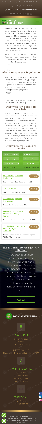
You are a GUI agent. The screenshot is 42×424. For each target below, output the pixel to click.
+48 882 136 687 (13, 10)
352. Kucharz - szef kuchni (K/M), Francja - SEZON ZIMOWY (14, 228)
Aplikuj (34, 176)
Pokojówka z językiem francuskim (12, 200)
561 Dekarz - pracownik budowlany (13, 176)
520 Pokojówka (9, 188)
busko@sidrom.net (21, 404)
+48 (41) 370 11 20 (21, 372)
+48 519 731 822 (21, 378)
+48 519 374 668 (21, 381)
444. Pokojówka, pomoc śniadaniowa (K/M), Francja (13, 213)
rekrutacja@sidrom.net (29, 10)
